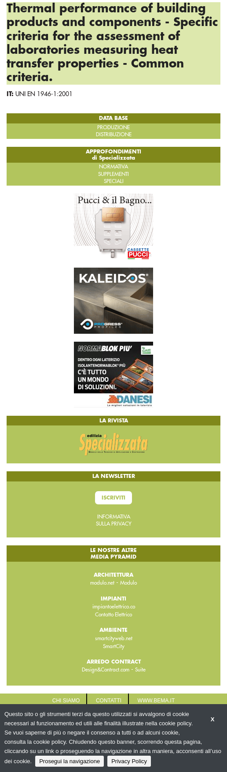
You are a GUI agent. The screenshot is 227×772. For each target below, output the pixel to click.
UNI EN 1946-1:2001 (44, 94)
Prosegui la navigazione (69, 761)
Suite (140, 669)
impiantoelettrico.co (113, 606)
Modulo (128, 583)
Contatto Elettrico (113, 614)
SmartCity (113, 646)
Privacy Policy (129, 761)
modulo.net (102, 583)
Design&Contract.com (105, 669)
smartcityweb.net (113, 638)
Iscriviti (113, 497)
